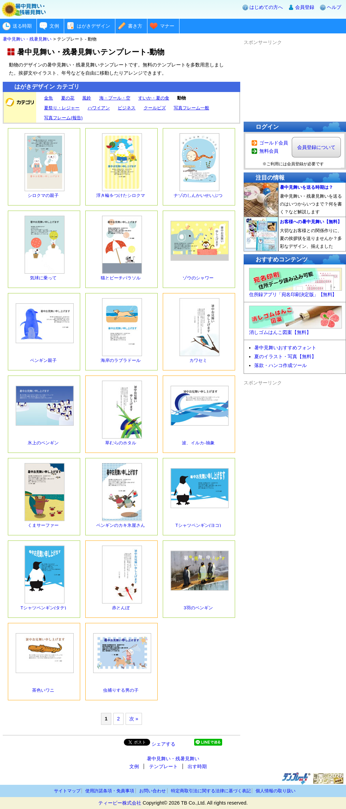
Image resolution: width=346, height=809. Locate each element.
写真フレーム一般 (191, 107)
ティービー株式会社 (119, 803)
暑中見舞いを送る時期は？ (306, 187)
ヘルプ (334, 7)
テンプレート (163, 766)
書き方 (135, 26)
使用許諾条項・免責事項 (109, 790)
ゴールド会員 (273, 143)
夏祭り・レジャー (62, 107)
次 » (133, 718)
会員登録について (316, 147)
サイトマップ (67, 790)
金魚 (48, 98)
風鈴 (86, 98)
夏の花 (67, 98)
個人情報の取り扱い (275, 790)
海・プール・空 (114, 98)
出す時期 (197, 766)
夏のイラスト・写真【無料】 (285, 356)
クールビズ (155, 107)
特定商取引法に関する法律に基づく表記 (211, 790)
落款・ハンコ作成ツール (280, 365)
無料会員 (268, 151)
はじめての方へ (266, 7)
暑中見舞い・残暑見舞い (173, 758)
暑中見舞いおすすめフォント (285, 347)
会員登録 (304, 7)
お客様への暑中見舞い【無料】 (311, 221)
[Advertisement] (295, 80)
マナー (167, 26)
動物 (181, 98)
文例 (54, 26)
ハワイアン (99, 107)
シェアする (163, 744)
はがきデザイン (93, 26)
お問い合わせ (152, 790)
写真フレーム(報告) (63, 117)
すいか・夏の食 (153, 98)
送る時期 (22, 26)
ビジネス (126, 107)
